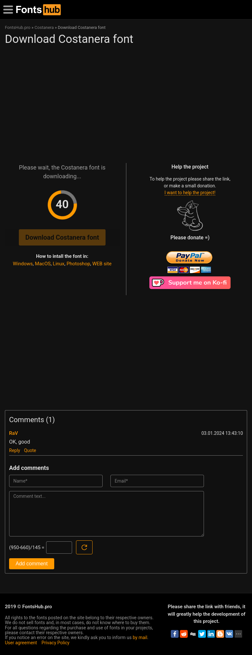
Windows (23, 264)
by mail (140, 637)
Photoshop (78, 264)
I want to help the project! (190, 192)
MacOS (43, 264)
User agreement (21, 642)
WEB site (101, 264)
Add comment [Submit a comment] (32, 563)
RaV (13, 433)
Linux (59, 264)
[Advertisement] (125, 101)
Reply (14, 450)
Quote (30, 450)
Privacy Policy (55, 642)
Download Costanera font (62, 237)
